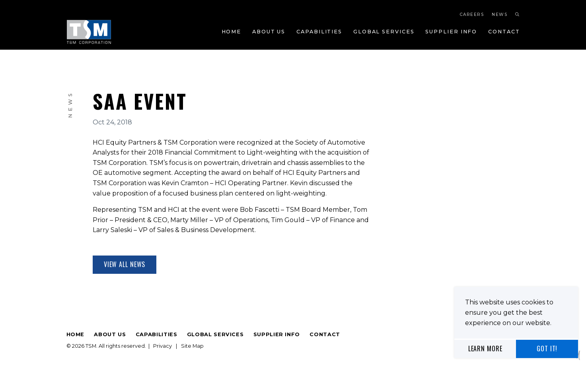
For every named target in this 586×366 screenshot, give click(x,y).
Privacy (162, 346)
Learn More (485, 348)
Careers (472, 14)
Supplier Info (451, 32)
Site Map (192, 346)
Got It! (547, 348)
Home (231, 32)
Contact (504, 32)
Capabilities (319, 32)
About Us (268, 32)
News (500, 14)
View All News (125, 264)
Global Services (384, 32)
